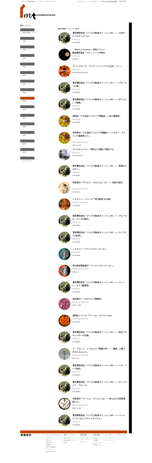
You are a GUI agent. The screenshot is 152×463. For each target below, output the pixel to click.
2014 (24, 144)
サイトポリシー (94, 1)
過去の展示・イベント (70, 440)
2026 (24, 41)
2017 (24, 118)
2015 (24, 135)
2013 (24, 152)
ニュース (108, 435)
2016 (24, 127)
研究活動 (96, 435)
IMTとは (48, 440)
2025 (24, 50)
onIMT (65, 442)
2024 (24, 58)
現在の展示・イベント (30, 32)
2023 (24, 67)
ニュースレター (109, 438)
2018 (24, 109)
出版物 (95, 438)
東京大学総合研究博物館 (109, 1)
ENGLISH (123, 1)
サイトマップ (82, 1)
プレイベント (27, 161)
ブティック (122, 435)
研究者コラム (97, 444)
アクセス (48, 449)
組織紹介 (48, 444)
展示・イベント (69, 435)
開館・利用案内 (50, 447)
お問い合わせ (50, 451)
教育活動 (83, 435)
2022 (24, 75)
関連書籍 (95, 440)
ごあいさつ (49, 438)
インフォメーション (53, 435)
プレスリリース (109, 440)
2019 (24, 101)
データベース (97, 442)
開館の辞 (48, 442)
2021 (24, 84)
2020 (24, 92)
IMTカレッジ (84, 442)
